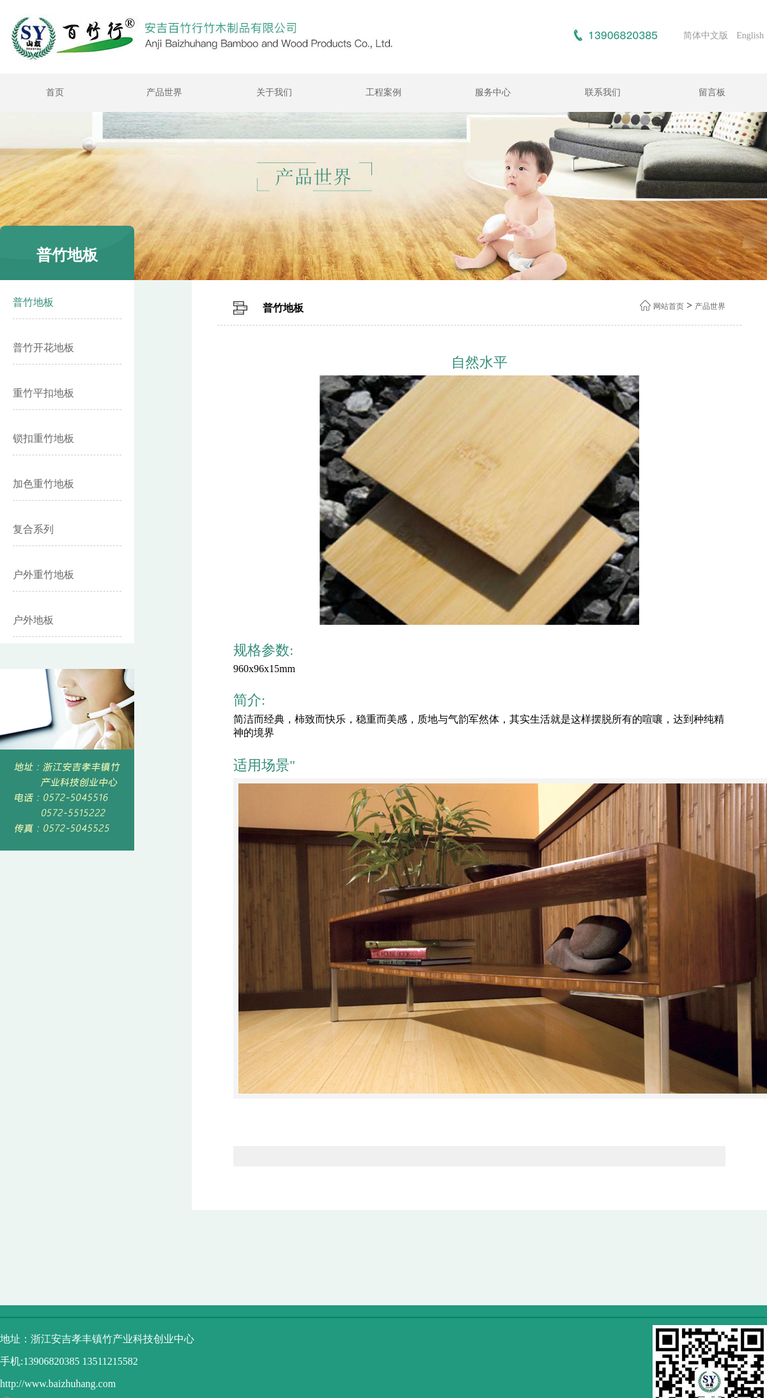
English (750, 35)
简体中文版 (705, 35)
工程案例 (383, 92)
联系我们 (603, 92)
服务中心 (493, 92)
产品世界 (164, 92)
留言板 (712, 92)
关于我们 (274, 92)
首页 (55, 92)
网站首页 (668, 306)
